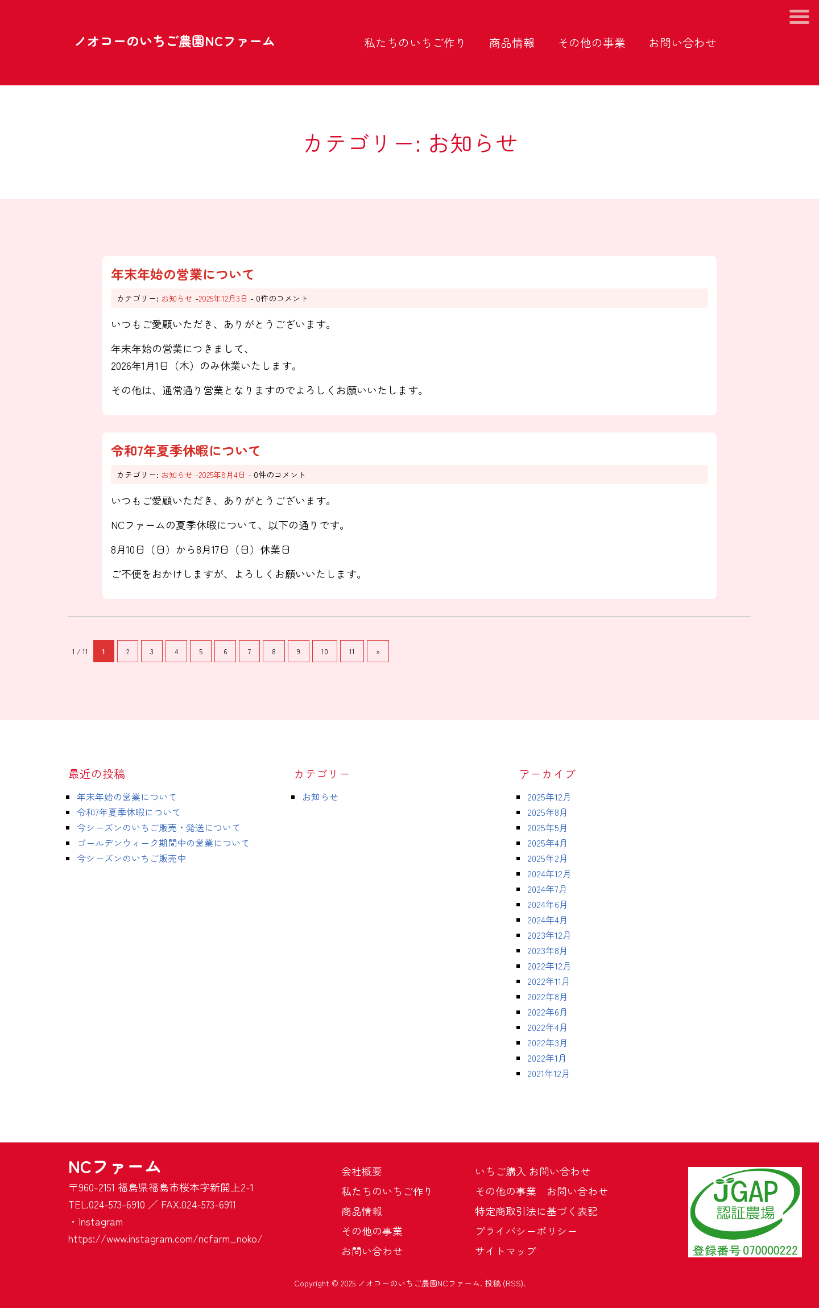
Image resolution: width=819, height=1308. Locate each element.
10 (324, 651)
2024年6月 (547, 904)
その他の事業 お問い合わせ (541, 1190)
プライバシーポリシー (526, 1230)
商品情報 (512, 42)
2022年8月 (547, 996)
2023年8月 (547, 950)
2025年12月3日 (223, 298)
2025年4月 (547, 842)
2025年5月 (547, 827)
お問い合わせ (682, 42)
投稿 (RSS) (504, 1283)
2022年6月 (547, 1011)
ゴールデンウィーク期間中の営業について (163, 842)
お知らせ (177, 298)
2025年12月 (549, 796)
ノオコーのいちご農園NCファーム (174, 40)
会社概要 (361, 1170)
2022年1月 (547, 1057)
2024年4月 (547, 919)
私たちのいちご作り (415, 42)
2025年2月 (547, 858)
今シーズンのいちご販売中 (131, 858)
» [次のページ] (378, 651)
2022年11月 (548, 981)
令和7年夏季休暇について (186, 450)
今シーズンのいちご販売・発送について (159, 827)
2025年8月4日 (222, 474)
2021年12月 (548, 1073)
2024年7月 (547, 889)
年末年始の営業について (183, 273)
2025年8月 (547, 812)
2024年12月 (549, 873)
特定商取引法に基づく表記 (536, 1210)
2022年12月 (549, 965)
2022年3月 (547, 1042)
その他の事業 (591, 42)
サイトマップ (505, 1250)
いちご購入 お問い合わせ (532, 1170)
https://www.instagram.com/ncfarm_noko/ (165, 1238)
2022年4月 (547, 1027)
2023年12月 (549, 935)
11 (352, 651)
